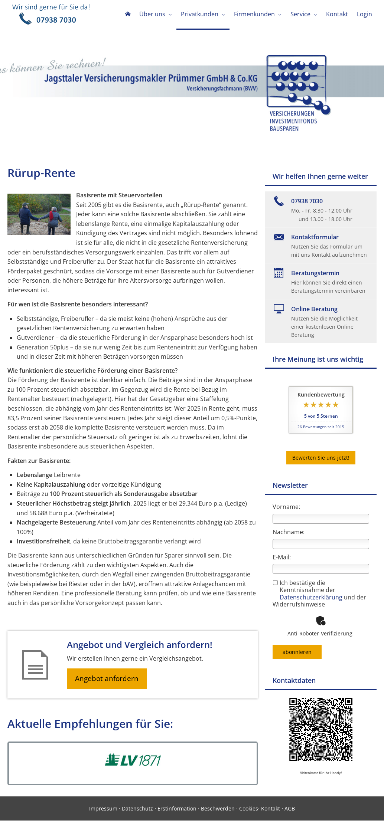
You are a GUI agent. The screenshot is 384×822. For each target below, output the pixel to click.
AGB (289, 809)
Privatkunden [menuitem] (199, 14)
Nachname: (289, 533)
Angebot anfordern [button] (108, 680)
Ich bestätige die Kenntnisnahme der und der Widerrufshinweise (319, 594)
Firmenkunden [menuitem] (254, 14)
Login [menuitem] (364, 14)
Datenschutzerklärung (311, 598)
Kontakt (270, 809)
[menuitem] (128, 15)
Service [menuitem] (300, 14)
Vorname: (286, 507)
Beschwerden (218, 809)
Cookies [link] (248, 809)
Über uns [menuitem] (152, 14)
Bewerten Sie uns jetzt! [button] (320, 458)
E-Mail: (282, 558)
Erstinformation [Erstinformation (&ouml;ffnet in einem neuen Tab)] (176, 809)
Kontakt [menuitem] (337, 14)
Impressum (103, 809)
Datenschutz (137, 809)
